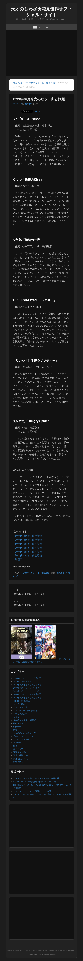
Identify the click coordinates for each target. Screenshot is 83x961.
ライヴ (16, 717)
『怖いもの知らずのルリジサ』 (29, 662)
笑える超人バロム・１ (23, 759)
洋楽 (15, 746)
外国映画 (17, 726)
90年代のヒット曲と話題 (28, 547)
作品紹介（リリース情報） (25, 720)
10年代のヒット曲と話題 (28, 555)
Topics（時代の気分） (23, 701)
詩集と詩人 (18, 762)
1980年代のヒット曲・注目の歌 (27, 688)
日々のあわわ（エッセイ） (25, 733)
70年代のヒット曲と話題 (28, 539)
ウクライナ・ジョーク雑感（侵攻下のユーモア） (35, 781)
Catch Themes (49, 954)
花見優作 (28, 104)
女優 (15, 730)
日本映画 (17, 742)
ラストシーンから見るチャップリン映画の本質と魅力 (37, 778)
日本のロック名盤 (21, 739)
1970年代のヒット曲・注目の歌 (27, 685)
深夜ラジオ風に (20, 752)
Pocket (37, 111)
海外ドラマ (18, 749)
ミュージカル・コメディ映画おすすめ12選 (32, 791)
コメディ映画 (19, 704)
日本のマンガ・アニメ (23, 736)
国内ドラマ (18, 723)
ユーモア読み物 (20, 714)
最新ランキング (23, 559)
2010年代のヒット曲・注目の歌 (27, 698)
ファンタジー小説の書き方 (25, 710)
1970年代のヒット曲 (22, 681)
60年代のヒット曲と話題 (28, 535)
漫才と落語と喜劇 (21, 755)
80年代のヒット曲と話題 (28, 543)
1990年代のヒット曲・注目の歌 (36, 573)
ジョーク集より (20, 707)
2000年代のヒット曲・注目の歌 (27, 694)
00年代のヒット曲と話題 (28, 551)
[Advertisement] (41, 53)
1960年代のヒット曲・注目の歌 (27, 678)
